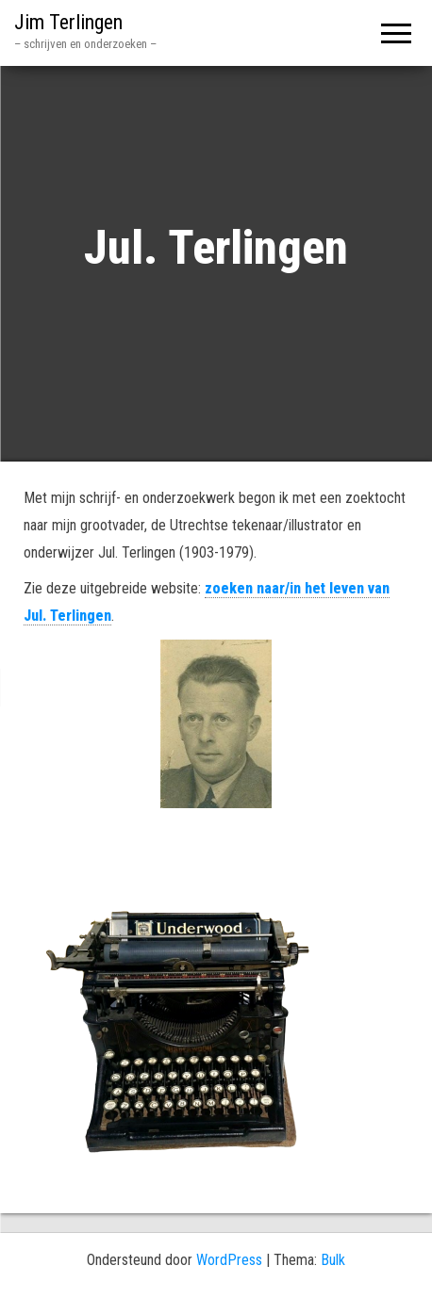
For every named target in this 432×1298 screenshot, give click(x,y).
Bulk (333, 1260)
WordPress (229, 1260)
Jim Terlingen (68, 22)
